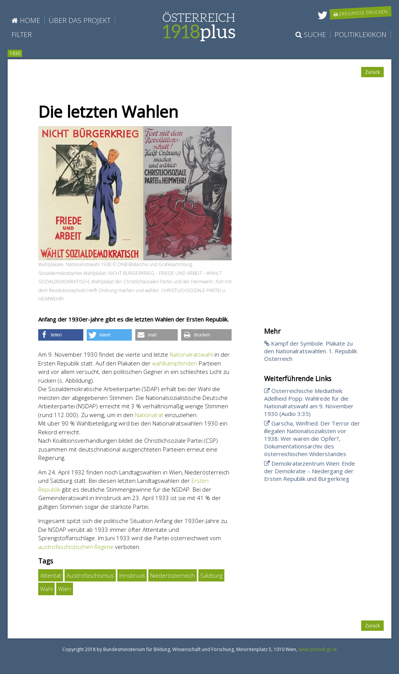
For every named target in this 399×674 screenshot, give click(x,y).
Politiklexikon (360, 34)
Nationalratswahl (191, 354)
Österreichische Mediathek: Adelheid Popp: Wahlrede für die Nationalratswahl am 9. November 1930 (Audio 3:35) (309, 402)
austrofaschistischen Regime (76, 547)
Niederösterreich (172, 575)
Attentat (50, 575)
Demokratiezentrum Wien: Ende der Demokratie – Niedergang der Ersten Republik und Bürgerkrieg (309, 471)
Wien (64, 589)
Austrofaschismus (90, 575)
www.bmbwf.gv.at (317, 649)
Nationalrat (149, 415)
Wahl (46, 589)
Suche (310, 34)
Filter (21, 34)
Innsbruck (132, 575)
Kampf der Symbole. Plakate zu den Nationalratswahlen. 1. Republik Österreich (310, 350)
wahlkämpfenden (174, 363)
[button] (60, 335)
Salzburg (211, 575)
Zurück (372, 72)
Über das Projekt (79, 20)
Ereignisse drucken (361, 12)
